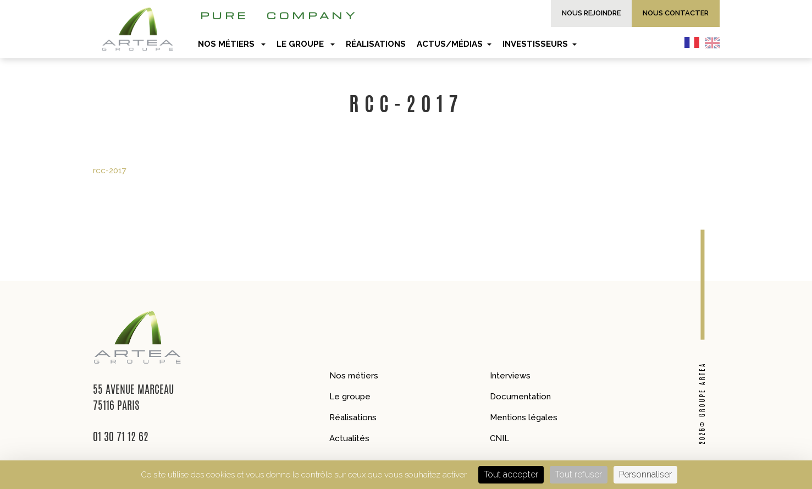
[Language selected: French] (704, 42)
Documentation (520, 397)
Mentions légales (523, 417)
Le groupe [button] (306, 44)
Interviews (510, 376)
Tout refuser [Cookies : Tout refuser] (578, 474)
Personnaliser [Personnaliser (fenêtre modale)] (645, 474)
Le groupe (350, 397)
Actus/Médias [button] (454, 44)
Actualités (349, 438)
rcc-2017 (109, 170)
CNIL (499, 438)
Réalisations (353, 417)
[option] (715, 42)
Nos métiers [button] (232, 44)
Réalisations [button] (376, 44)
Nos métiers (353, 376)
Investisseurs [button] (539, 44)
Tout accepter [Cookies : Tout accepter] (511, 474)
